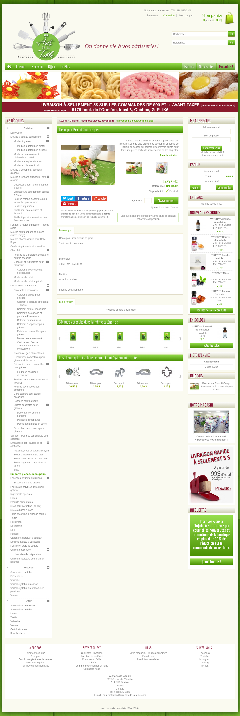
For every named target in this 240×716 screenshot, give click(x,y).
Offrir (51, 66)
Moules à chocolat (23, 277)
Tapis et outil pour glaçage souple (28, 514)
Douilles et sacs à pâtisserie (25, 541)
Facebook (205, 653)
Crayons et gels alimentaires (29, 353)
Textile (14, 518)
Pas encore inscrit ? (212, 155)
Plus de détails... (169, 155)
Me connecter (200, 120)
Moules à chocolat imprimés (28, 281)
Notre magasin (201, 404)
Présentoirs (17, 576)
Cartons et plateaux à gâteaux (26, 537)
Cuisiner (21, 66)
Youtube (204, 656)
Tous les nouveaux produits (211, 310)
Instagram (205, 659)
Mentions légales (35, 662)
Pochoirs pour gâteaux (26, 401)
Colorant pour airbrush (29, 320)
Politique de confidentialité (35, 665)
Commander (224, 187)
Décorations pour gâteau (24, 285)
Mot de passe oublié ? (212, 152)
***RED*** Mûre (220, 273)
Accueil (63, 120)
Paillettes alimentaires (28, 419)
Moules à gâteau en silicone (32, 150)
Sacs (16, 469)
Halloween (16, 522)
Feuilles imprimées (24, 206)
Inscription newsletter (148, 659)
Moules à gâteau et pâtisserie (26, 136)
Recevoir (37, 66)
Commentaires (66, 302)
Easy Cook (16, 132)
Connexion (168, 15)
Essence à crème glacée (27, 482)
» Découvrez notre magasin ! (211, 439)
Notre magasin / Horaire (156, 10)
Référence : (158, 186)
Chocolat (15, 250)
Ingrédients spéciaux (21, 494)
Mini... (73, 347)
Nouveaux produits (205, 212)
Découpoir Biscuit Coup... (216, 383)
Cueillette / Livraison (91, 653)
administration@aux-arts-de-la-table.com (124, 695)
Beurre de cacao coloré (29, 338)
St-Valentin (16, 526)
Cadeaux (196, 197)
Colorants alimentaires (26, 290)
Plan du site (148, 656)
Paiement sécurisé (35, 653)
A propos (35, 656)
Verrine (14, 595)
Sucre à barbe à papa (22, 510)
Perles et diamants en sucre (32, 423)
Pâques (189, 66)
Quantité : (137, 200)
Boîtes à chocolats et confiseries (31, 458)
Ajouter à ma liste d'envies (165, 207)
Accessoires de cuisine (23, 605)
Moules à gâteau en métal (31, 146)
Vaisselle (15, 580)
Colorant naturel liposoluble (31, 309)
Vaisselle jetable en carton (24, 584)
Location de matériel (91, 656)
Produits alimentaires (22, 502)
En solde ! (226, 66)
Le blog (205, 662)
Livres (14, 498)
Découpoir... (96, 383)
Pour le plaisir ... (19, 633)
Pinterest (69, 204)
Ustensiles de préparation (27, 554)
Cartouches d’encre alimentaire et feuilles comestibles (28, 345)
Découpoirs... (73, 383)
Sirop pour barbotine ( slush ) (26, 506)
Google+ (100, 198)
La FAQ (92, 662)
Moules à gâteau (23, 141)
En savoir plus (65, 230)
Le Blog (65, 66)
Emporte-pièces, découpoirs (28, 474)
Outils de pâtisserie (21, 549)
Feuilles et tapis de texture (24, 545)
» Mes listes (211, 367)
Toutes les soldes (211, 345)
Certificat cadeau (19, 629)
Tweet (68, 198)
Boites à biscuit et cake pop (28, 454)
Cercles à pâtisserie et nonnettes (28, 246)
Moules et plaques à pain (27, 165)
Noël (13, 530)
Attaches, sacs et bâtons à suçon (31, 450)
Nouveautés (206, 66)
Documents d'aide (91, 659)
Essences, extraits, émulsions (26, 478)
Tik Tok (204, 665)
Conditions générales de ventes (35, 659)
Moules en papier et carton (28, 161)
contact (170, 216)
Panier (195, 164)
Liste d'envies (200, 355)
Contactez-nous (91, 669)
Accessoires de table (22, 572)
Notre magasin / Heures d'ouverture (148, 653)
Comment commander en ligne (91, 665)
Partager (83, 198)
